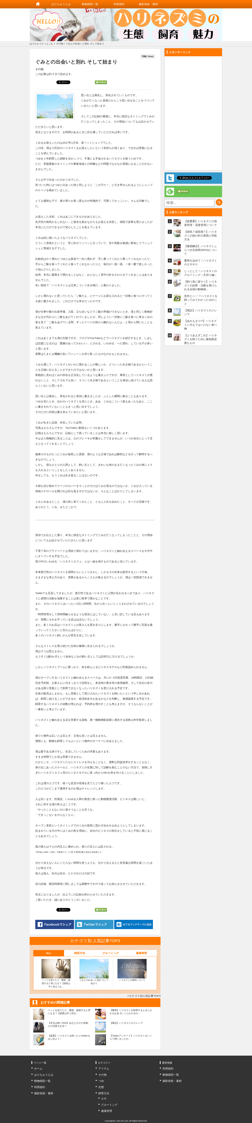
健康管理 (141, 953)
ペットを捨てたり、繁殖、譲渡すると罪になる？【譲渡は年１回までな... (56, 973)
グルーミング (110, 953)
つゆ (101, 1080)
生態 (101, 1087)
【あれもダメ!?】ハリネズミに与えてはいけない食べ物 (200, 324)
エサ (104, 1098)
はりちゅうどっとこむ (41, 43)
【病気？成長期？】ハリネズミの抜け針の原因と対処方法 (200, 235)
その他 (59, 43)
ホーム (38, 4)
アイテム (103, 1068)
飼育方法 (79, 953)
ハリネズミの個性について (132, 970)
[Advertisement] (193, 112)
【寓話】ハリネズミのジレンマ (200, 312)
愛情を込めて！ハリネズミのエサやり (200, 262)
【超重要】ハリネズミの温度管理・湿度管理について (200, 223)
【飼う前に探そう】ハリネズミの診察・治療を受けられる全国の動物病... (200, 285)
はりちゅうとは (61, 4)
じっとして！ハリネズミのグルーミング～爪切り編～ (200, 272)
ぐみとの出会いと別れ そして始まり (94, 972)
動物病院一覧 (90, 4)
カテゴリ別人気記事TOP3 (145, 995)
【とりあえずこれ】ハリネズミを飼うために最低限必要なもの (200, 339)
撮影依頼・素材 (148, 4)
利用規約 (119, 4)
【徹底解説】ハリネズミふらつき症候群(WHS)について (200, 250)
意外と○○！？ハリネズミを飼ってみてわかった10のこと (200, 299)
